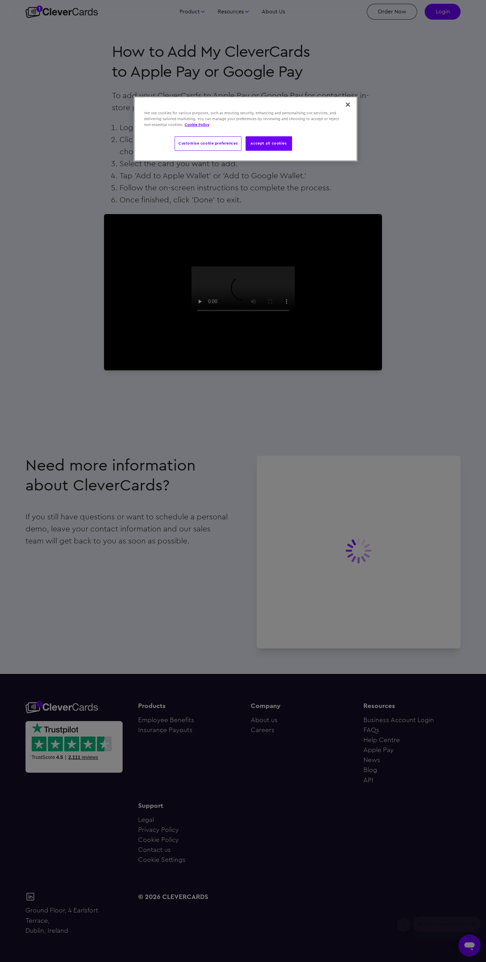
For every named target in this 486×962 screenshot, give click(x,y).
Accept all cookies (268, 143)
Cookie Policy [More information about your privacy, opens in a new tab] (197, 124)
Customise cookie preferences (208, 143)
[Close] (347, 104)
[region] (246, 128)
